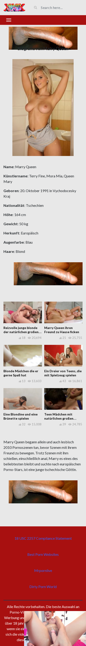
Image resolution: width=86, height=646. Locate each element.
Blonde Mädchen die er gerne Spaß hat (20, 373)
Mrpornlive (43, 570)
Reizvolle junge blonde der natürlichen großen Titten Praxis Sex (21, 332)
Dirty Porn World (43, 586)
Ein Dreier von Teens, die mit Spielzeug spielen (63, 373)
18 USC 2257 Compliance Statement (43, 538)
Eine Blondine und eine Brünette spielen (20, 416)
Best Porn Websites (43, 554)
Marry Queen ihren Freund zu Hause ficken (61, 330)
